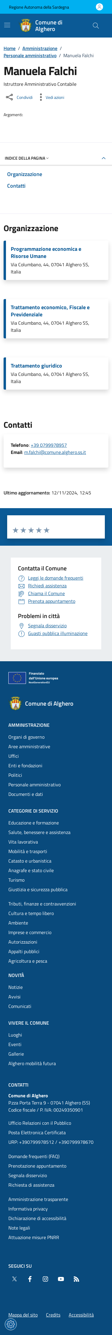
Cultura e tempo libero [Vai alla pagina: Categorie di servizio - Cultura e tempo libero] (31, 913)
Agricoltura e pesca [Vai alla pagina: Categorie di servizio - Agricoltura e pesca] (27, 960)
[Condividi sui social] (19, 97)
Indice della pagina (27, 158)
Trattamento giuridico (36, 365)
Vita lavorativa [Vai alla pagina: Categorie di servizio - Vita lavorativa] (23, 841)
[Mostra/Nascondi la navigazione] (7, 25)
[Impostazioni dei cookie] (11, 1324)
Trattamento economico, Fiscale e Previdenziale (50, 311)
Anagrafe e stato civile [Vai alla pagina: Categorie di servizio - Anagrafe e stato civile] (31, 870)
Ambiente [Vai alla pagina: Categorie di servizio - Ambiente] (18, 922)
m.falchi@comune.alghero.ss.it (55, 452)
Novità (16, 975)
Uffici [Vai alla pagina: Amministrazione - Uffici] (13, 756)
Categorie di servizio (33, 810)
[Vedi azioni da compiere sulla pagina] (50, 97)
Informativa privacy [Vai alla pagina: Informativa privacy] (28, 1208)
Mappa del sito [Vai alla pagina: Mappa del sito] (23, 1314)
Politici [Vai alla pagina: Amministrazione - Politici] (15, 775)
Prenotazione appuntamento (37, 1165)
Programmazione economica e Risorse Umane (46, 252)
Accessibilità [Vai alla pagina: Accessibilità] (81, 1314)
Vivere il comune (28, 1022)
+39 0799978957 (49, 445)
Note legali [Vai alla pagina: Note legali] (19, 1227)
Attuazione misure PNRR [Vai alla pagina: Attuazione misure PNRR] (33, 1237)
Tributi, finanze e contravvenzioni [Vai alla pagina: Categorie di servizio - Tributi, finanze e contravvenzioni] (42, 903)
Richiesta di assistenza (31, 1184)
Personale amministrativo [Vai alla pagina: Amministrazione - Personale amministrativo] (34, 784)
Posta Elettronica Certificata (37, 1132)
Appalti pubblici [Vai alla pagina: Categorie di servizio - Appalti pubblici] (23, 951)
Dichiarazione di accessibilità (37, 1218)
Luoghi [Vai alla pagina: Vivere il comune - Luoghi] (15, 1034)
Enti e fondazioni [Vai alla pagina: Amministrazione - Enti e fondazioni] (25, 765)
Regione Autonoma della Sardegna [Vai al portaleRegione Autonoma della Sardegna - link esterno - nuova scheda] (39, 7)
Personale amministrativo (30, 55)
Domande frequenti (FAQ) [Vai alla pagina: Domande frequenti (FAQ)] (33, 1156)
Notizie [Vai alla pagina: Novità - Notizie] (15, 987)
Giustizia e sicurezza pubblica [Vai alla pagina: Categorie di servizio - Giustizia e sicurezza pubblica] (37, 889)
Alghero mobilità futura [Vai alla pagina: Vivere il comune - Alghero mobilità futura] (32, 1063)
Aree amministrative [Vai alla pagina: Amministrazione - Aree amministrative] (29, 746)
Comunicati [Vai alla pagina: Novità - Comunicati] (19, 1006)
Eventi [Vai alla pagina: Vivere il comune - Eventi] (15, 1044)
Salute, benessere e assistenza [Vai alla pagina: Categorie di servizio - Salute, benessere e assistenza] (39, 832)
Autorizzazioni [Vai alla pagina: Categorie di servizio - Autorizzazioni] (22, 941)
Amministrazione (39, 48)
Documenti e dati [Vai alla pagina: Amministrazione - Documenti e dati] (25, 794)
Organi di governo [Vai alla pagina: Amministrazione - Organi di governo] (26, 736)
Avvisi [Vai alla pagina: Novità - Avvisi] (14, 996)
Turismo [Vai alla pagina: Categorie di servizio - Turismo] (16, 879)
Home (10, 48)
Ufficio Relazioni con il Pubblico (39, 1122)
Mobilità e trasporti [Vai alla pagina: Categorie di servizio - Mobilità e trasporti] (27, 851)
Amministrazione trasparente (38, 1199)
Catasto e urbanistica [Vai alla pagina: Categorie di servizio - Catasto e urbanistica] (29, 860)
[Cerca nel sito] (96, 25)
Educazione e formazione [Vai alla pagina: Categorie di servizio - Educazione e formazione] (33, 822)
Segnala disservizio (27, 1175)
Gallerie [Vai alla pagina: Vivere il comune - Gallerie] (16, 1053)
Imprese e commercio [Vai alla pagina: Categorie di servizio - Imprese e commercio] (29, 932)
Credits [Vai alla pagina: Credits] (53, 1314)
